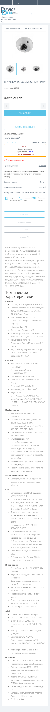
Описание (24, 214)
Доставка (24, 229)
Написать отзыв (39, 142)
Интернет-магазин (12, 28)
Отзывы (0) (24, 237)
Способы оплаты (24, 222)
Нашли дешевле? (12, 138)
